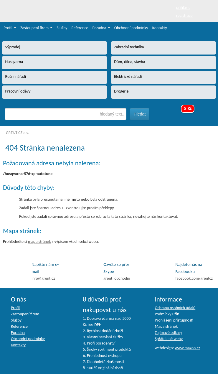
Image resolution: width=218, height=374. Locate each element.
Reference (80, 27)
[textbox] (65, 114)
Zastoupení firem (36, 27)
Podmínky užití (167, 314)
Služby (62, 27)
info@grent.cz (43, 278)
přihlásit (183, 7)
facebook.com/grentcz (194, 278)
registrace (184, 15)
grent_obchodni (116, 278)
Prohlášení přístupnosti (174, 320)
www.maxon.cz (187, 347)
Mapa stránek (166, 326)
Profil (10, 27)
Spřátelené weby (169, 338)
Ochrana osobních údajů (175, 307)
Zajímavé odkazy (168, 332)
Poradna (101, 27)
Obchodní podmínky (131, 27)
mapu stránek (39, 241)
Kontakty (159, 27)
